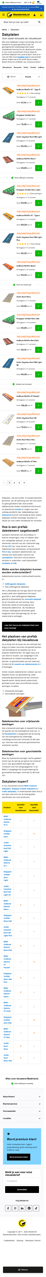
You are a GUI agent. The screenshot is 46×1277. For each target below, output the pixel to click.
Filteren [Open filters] (23, 1269)
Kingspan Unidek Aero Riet (8, 1020)
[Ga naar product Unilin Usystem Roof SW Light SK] (38, 374)
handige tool (23, 57)
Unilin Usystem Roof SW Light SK (29, 363)
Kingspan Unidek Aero (25, 115)
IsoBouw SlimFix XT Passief (27, 396)
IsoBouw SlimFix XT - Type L (28, 215)
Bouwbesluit (10, 734)
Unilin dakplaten (9, 791)
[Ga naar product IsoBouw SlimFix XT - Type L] (38, 225)
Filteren (11, 77)
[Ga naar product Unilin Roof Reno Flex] (38, 449)
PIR (3, 552)
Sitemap (19, 1240)
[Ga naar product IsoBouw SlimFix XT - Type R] (38, 103)
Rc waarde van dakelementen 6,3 (26, 664)
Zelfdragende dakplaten (15, 584)
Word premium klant (19, 1157)
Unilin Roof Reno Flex (25, 440)
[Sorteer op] (32, 76)
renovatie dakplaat (33, 599)
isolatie (18, 509)
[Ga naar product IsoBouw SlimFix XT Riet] (38, 471)
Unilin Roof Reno (23, 297)
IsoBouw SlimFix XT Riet (26, 461)
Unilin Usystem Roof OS (26, 418)
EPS (10, 546)
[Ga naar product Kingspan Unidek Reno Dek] (38, 328)
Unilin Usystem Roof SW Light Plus (29, 238)
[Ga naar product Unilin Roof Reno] (38, 306)
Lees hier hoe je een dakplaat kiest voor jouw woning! (21, 626)
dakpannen (7, 515)
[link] (4, 482)
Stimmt (37, 1240)
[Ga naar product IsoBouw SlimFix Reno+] (38, 168)
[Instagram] (15, 1208)
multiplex (6, 563)
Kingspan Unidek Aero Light (28, 190)
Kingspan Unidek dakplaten (24, 788)
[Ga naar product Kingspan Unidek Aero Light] (38, 203)
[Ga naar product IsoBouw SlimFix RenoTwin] (38, 350)
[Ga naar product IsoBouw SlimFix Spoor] (38, 275)
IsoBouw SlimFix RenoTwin (27, 340)
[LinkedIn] (22, 1208)
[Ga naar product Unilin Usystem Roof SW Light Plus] (38, 253)
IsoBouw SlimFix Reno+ (26, 159)
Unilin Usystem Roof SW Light (29, 137)
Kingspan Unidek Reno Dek (27, 318)
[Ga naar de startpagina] (18, 15)
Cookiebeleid (9, 1240)
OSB (14, 563)
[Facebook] (8, 1208)
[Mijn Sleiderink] (35, 15)
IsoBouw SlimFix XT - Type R (28, 89)
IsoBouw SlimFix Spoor (26, 266)
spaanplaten (7, 557)
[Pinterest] (29, 1208)
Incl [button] (39, 3)
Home (4, 29)
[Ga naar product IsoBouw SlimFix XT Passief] (38, 405)
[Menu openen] (3, 14)
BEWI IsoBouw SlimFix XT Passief (7, 962)
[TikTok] (36, 1208)
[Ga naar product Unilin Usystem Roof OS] (38, 427)
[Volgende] (24, 482)
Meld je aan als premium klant (25, 8)
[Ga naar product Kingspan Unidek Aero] (38, 124)
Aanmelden (22, 1189)
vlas (9, 552)
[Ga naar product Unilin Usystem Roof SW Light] (38, 146)
